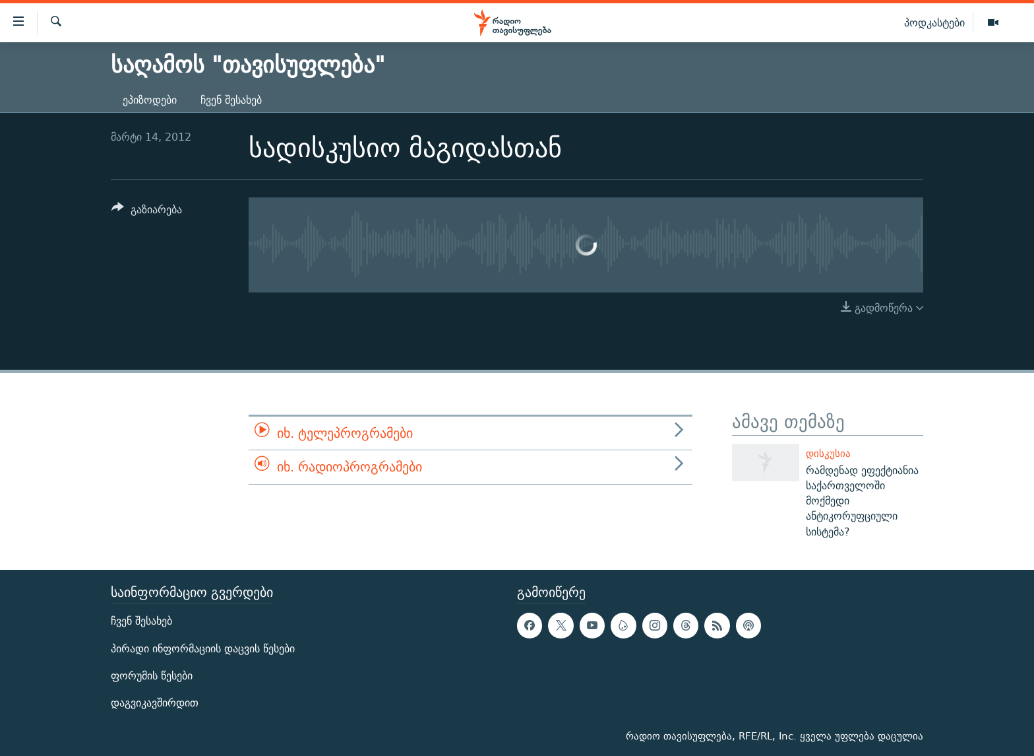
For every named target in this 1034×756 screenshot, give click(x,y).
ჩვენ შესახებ (231, 100)
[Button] (146, 211)
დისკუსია (828, 453)
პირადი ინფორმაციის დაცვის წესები (203, 648)
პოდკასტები (934, 22)
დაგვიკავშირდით (154, 703)
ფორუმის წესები (152, 676)
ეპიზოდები (150, 100)
